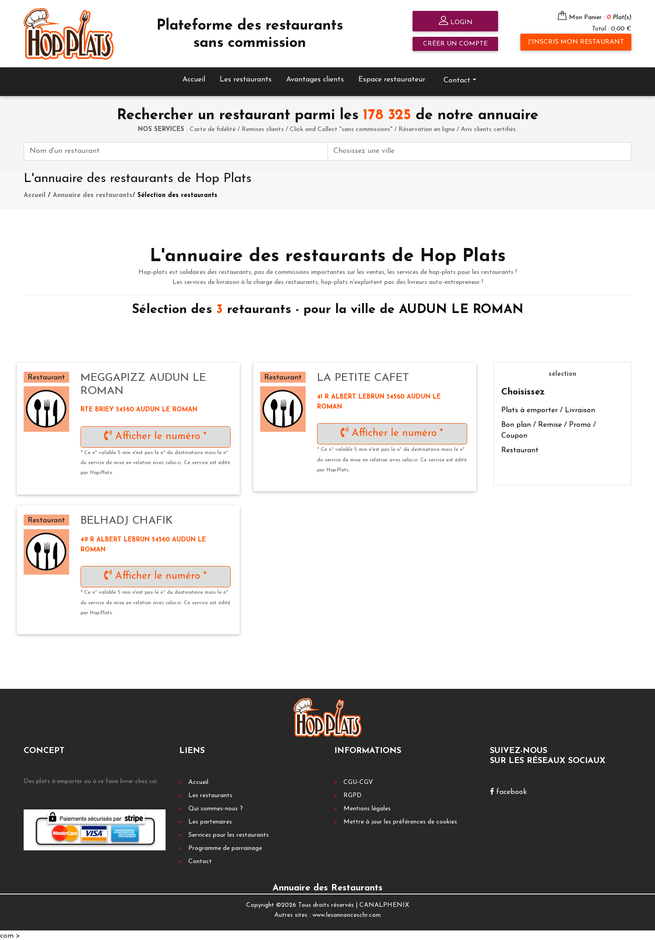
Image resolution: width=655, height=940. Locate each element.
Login (455, 21)
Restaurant (520, 449)
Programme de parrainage (225, 847)
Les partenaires (210, 820)
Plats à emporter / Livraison (548, 409)
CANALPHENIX (384, 903)
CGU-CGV (358, 781)
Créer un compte (455, 43)
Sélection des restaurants (177, 194)
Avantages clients (315, 78)
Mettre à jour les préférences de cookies (400, 820)
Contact (456, 79)
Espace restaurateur (391, 78)
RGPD (352, 794)
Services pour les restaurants (228, 833)
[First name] (176, 150)
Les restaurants (246, 78)
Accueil (193, 78)
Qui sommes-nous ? (215, 807)
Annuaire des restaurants (92, 194)
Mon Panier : (600, 17)
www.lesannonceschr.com (346, 914)
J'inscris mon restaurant (576, 42)
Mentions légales (367, 807)
